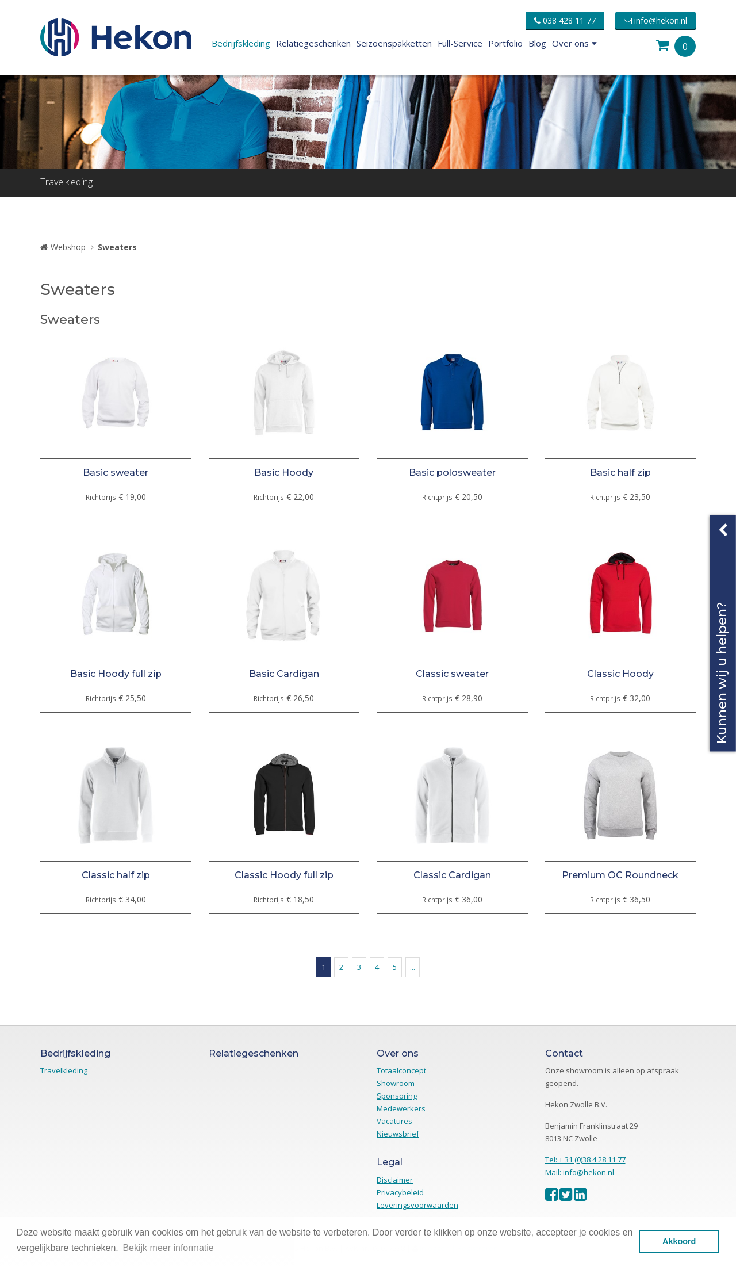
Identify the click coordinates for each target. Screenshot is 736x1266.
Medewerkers (401, 1108)
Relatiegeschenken (313, 43)
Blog (537, 43)
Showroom (396, 1083)
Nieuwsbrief (398, 1134)
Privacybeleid (400, 1192)
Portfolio (505, 43)
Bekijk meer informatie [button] (167, 1248)
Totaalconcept (401, 1070)
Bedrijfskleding (241, 43)
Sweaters (117, 247)
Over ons (574, 43)
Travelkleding (66, 181)
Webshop (68, 247)
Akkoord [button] (679, 1241)
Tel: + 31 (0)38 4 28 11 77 (585, 1159)
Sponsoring (397, 1096)
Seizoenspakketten (394, 43)
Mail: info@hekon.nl (580, 1172)
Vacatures (394, 1121)
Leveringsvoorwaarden (417, 1205)
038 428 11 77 (565, 20)
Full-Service (460, 43)
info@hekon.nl (655, 20)
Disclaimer (395, 1180)
